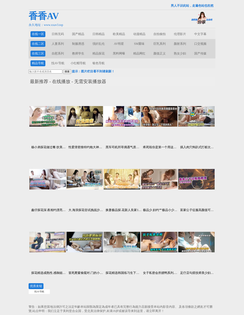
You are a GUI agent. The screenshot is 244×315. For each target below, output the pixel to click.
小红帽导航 (78, 63)
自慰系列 (58, 53)
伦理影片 (180, 34)
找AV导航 (57, 63)
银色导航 (98, 63)
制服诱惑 (78, 43)
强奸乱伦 (98, 43)
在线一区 (38, 34)
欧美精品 (119, 34)
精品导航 (38, 63)
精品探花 (98, 53)
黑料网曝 (119, 53)
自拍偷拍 (159, 34)
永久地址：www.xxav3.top (46, 24)
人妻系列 (58, 43)
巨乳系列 (159, 43)
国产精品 (78, 34)
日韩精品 (98, 34)
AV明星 (119, 43)
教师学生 (78, 53)
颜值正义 (159, 53)
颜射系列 (180, 43)
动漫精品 (139, 34)
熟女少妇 (180, 53)
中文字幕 (200, 34)
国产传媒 (200, 53)
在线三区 (38, 53)
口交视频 (200, 43)
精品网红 (139, 53)
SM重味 (139, 43)
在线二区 (38, 43)
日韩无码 (58, 34)
